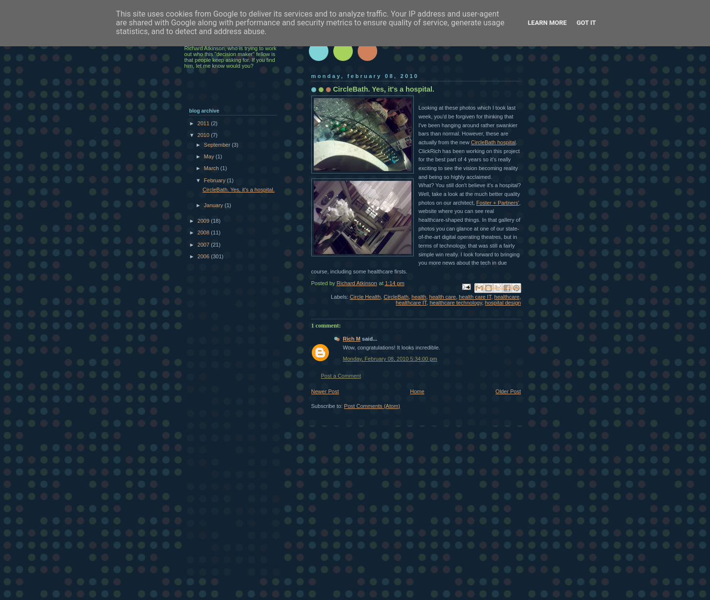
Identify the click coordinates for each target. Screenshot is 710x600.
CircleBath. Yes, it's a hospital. (239, 190)
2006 (204, 256)
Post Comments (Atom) (372, 406)
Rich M (352, 339)
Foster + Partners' (497, 203)
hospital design (503, 303)
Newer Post (325, 391)
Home (417, 391)
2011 (204, 123)
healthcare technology (455, 303)
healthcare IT (411, 303)
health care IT (475, 297)
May (210, 156)
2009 (204, 221)
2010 (204, 135)
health (418, 297)
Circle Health (365, 297)
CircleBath (396, 297)
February (215, 180)
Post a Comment (341, 376)
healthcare (507, 297)
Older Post (508, 391)
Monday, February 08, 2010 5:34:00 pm (390, 359)
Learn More (547, 22)
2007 (204, 245)
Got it (586, 22)
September (218, 145)
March (212, 168)
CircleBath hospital (493, 142)
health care (442, 297)
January (214, 205)
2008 (204, 232)
